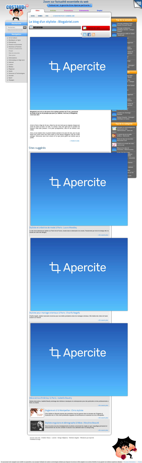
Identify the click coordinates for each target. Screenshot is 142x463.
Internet (11, 62)
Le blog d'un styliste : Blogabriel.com (63, 16)
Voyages (11, 80)
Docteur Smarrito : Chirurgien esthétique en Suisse (123, 118)
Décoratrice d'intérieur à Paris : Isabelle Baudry (50, 398)
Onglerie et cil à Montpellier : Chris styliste (64, 411)
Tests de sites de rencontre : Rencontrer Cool (123, 139)
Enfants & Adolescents (15, 48)
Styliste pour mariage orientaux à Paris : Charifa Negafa (54, 313)
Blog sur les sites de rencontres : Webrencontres (122, 148)
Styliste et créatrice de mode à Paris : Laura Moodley (53, 228)
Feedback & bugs (35, 439)
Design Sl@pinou (63, 438)
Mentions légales (74, 438)
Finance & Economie (15, 44)
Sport (10, 78)
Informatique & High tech (17, 60)
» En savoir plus (103, 235)
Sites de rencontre (14, 53)
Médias (11, 67)
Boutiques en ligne (15, 40)
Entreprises (12, 42)
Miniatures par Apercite (87, 438)
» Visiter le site (74, 141)
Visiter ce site (91, 28)
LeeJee (54, 438)
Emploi (99, 10)
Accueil (33, 16)
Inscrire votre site (35, 438)
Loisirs (11, 64)
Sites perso (47, 16)
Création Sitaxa (45, 438)
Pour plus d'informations (129, 462)
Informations (13, 58)
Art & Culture (13, 38)
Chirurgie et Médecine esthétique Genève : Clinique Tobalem (123, 29)
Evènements (84, 10)
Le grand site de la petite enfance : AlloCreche (122, 135)
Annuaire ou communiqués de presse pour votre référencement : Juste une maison (123, 130)
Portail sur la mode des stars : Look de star (123, 144)
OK (25, 27)
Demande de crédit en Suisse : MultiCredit (123, 34)
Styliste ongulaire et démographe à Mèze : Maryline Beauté (72, 423)
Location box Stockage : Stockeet (121, 113)
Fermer (140, 462)
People (11, 51)
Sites (37, 10)
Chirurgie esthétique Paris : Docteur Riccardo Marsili (122, 24)
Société (11, 75)
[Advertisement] (55, 32)
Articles (53, 10)
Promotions (68, 10)
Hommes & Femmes (40, 16)
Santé (10, 71)
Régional (11, 69)
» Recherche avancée (15, 30)
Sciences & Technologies (17, 73)
